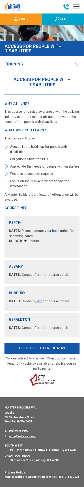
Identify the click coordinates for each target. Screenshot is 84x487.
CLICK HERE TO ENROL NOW (42, 348)
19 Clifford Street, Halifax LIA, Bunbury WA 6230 (43, 450)
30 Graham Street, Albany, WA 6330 (34, 460)
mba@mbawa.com (22, 436)
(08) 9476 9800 (18, 430)
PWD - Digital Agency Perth (21, 485)
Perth (38, 275)
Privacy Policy (14, 472)
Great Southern (17, 455)
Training (13, 64)
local (55, 231)
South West (13, 445)
